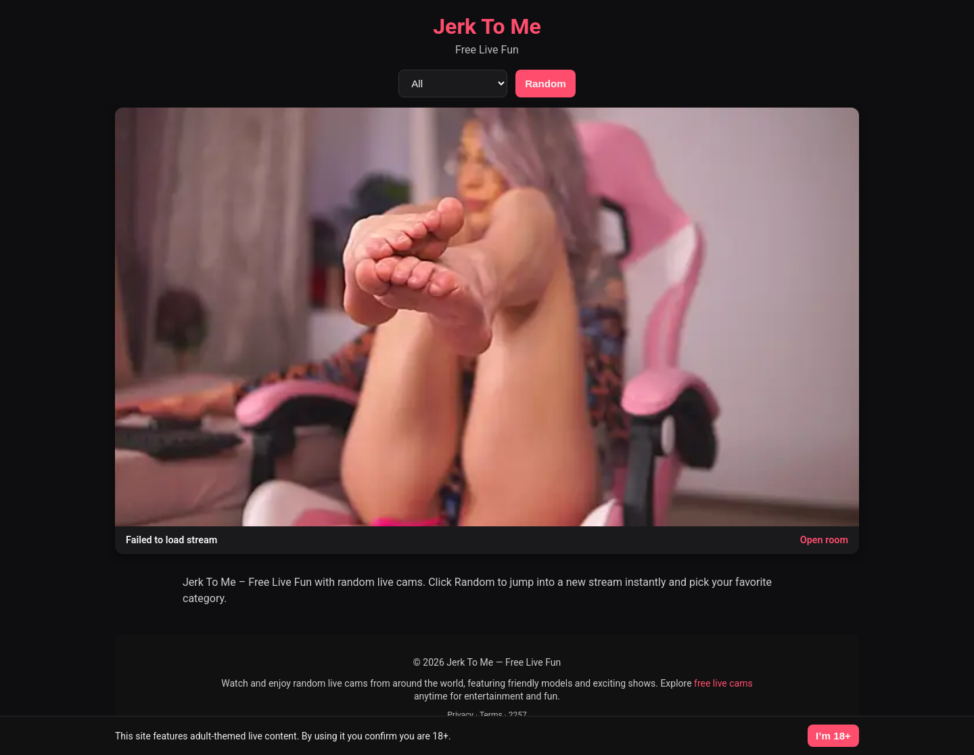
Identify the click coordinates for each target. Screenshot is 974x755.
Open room (824, 540)
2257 (518, 715)
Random (545, 83)
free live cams (723, 683)
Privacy (460, 715)
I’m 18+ (833, 735)
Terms (491, 715)
